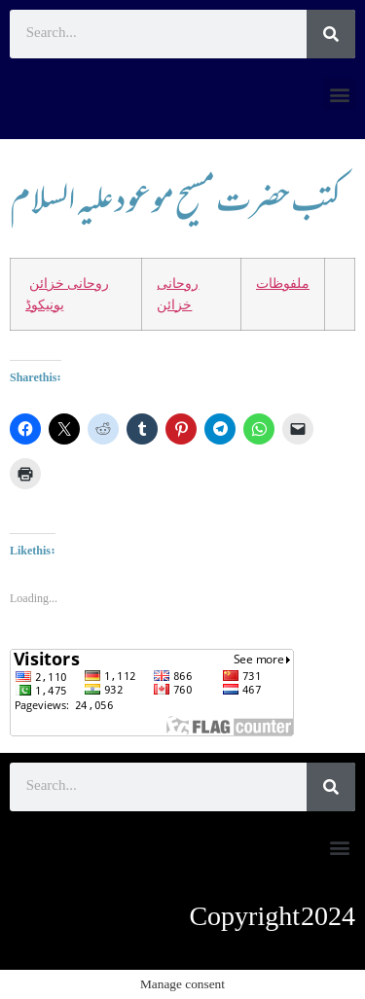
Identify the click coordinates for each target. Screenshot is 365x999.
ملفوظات (283, 283)
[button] (339, 94)
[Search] (331, 34)
